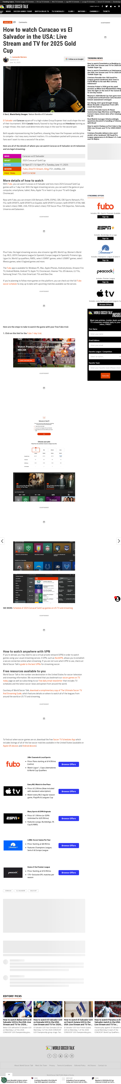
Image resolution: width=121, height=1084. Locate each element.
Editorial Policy (79, 1065)
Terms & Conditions (64, 1065)
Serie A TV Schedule (104, 2)
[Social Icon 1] (55, 1056)
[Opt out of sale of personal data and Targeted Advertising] (4, 1080)
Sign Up (105, 216)
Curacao (8, 891)
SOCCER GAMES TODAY (23, 11)
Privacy (52, 1065)
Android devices (29, 745)
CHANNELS (95, 11)
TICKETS (106, 11)
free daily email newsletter (50, 680)
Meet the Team (41, 1065)
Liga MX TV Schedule (72, 2)
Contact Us (102, 1065)
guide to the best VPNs (30, 664)
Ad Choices (92, 1065)
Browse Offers (69, 764)
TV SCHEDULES (59, 11)
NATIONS (82, 11)
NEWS (8, 11)
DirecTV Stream (35, 169)
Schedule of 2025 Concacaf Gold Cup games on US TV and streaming (43, 608)
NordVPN (59, 657)
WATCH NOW (29, 173)
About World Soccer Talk (23, 1065)
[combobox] (105, 356)
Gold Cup (33, 891)
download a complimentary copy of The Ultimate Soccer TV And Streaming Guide (42, 692)
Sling (46, 169)
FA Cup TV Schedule (43, 2)
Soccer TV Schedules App (64, 739)
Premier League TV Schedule (24, 2)
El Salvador (8, 120)
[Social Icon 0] (49, 1056)
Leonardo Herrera (19, 57)
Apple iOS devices (10, 745)
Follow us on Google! (76, 59)
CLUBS (71, 11)
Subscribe (105, 375)
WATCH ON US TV (42, 11)
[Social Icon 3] (66, 1056)
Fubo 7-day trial (34, 333)
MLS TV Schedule (57, 2)
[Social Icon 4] (72, 1056)
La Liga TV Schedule (88, 2)
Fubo (25, 169)
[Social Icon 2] (61, 1056)
